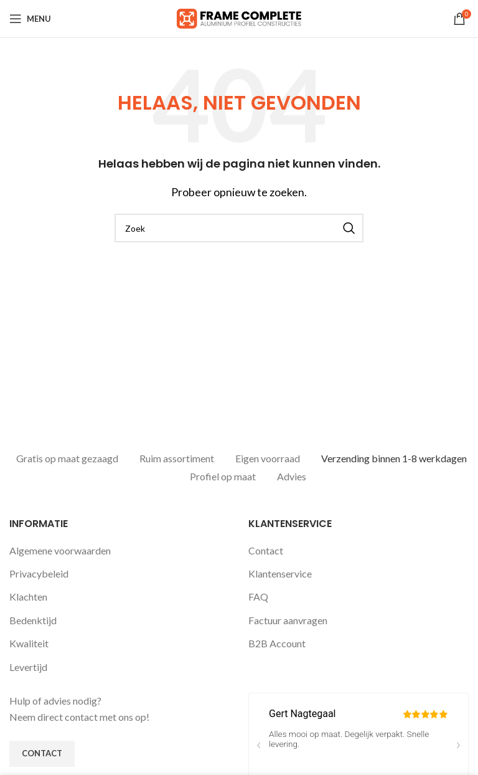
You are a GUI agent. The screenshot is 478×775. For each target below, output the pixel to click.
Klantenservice (280, 571)
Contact (265, 548)
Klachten (28, 594)
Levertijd (28, 664)
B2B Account (277, 641)
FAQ (258, 594)
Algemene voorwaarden (60, 548)
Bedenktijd (33, 618)
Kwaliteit (29, 641)
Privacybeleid (38, 571)
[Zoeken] (239, 228)
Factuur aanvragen (287, 618)
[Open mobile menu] (30, 18)
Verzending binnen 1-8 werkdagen (394, 458)
